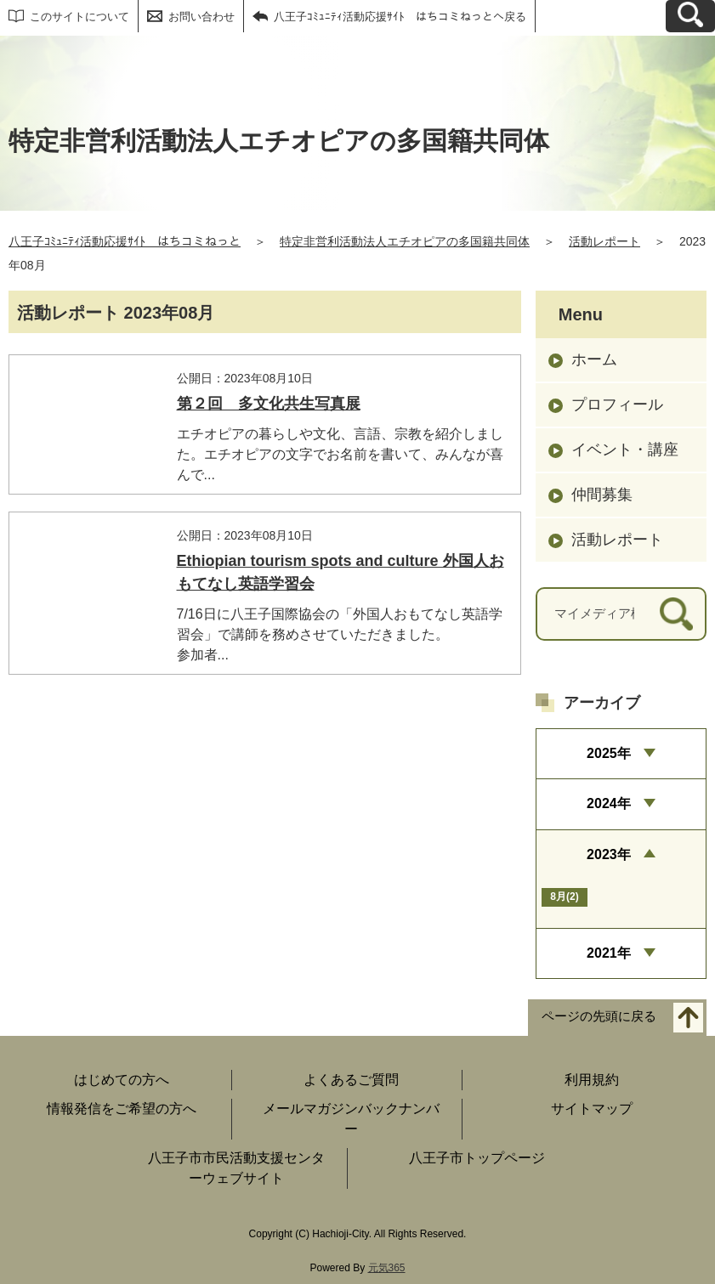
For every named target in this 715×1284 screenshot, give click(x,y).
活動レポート (604, 241)
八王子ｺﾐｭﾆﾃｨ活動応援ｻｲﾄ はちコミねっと (125, 241)
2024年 (609, 803)
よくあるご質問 (351, 1079)
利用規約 (592, 1079)
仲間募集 (602, 494)
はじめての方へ (121, 1079)
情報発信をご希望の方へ (121, 1108)
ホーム (594, 359)
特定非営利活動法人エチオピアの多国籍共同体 (405, 241)
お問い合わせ (201, 16)
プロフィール (617, 404)
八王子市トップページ (477, 1158)
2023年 (609, 854)
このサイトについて (79, 16)
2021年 (609, 953)
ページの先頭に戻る (599, 1017)
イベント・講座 (624, 449)
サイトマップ (592, 1108)
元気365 (387, 1268)
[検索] (676, 614)
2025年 (609, 753)
